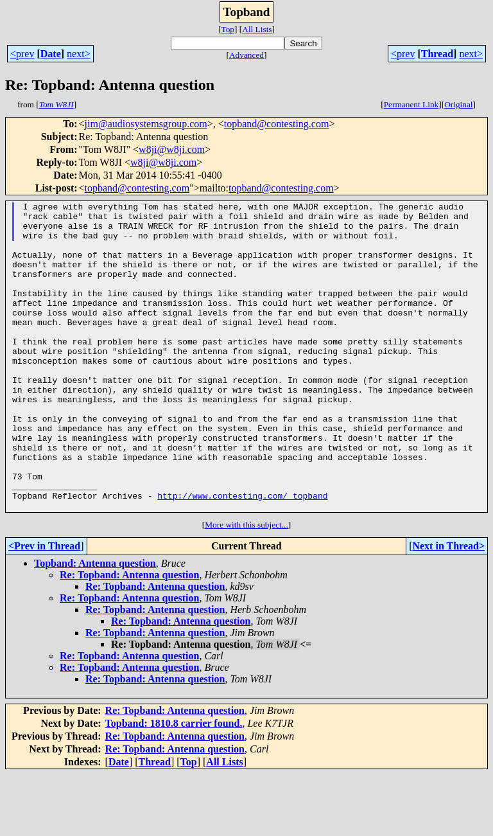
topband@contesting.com (276, 123)
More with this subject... (246, 586)
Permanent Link (411, 104)
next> (79, 53)
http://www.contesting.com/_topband (242, 555)
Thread (437, 53)
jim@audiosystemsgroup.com (146, 123)
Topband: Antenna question (95, 624)
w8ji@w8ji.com (172, 149)
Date (50, 53)
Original (458, 104)
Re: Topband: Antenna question (129, 636)
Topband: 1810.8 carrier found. (174, 784)
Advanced (246, 55)
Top (227, 29)
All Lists (257, 29)
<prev (22, 53)
